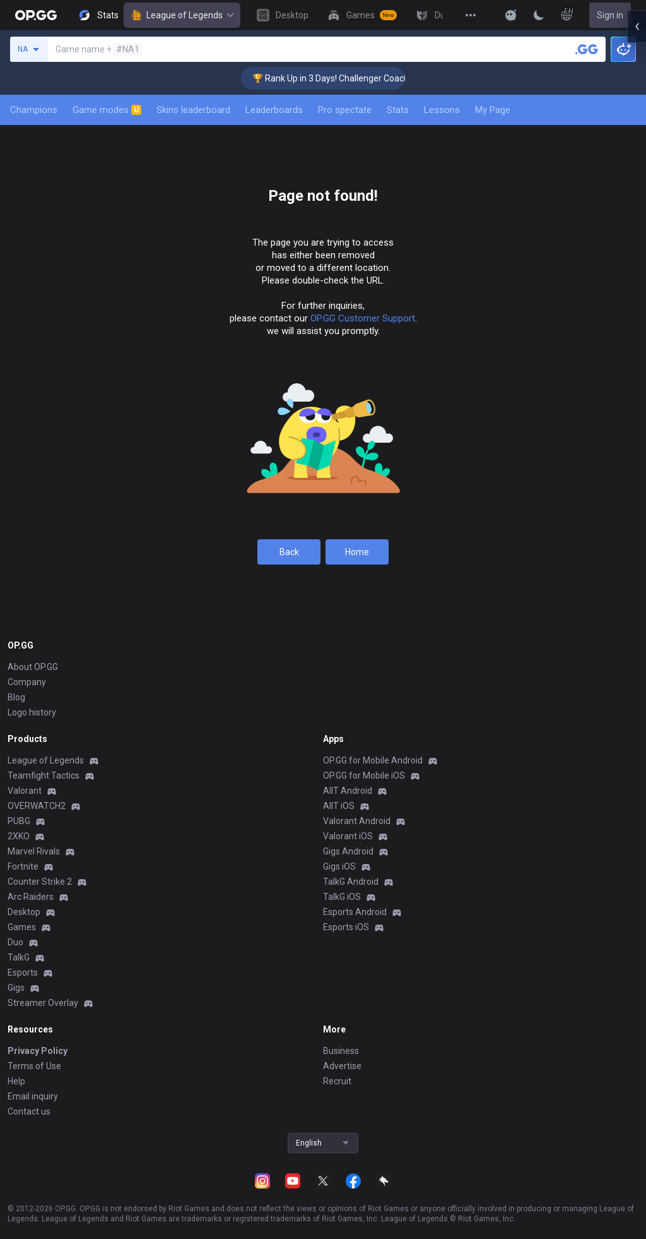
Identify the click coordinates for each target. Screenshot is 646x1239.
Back (289, 552)
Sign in (610, 15)
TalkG (19, 957)
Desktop (24, 912)
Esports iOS (346, 927)
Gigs (16, 988)
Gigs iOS (339, 866)
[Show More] (511, 15)
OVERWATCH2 (37, 806)
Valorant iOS (348, 836)
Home (357, 552)
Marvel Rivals (34, 851)
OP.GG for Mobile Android (373, 760)
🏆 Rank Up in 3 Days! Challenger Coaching (364, 78)
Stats (398, 110)
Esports (23, 972)
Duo (15, 942)
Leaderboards (274, 110)
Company (27, 682)
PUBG (19, 821)
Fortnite (23, 866)
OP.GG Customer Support (362, 318)
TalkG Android (351, 882)
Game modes (107, 110)
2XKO (19, 836)
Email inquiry (33, 1096)
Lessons (442, 110)
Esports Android (355, 912)
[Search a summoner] (587, 49)
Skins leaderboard (193, 110)
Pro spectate (345, 110)
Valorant (25, 791)
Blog (16, 697)
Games (22, 927)
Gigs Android (348, 851)
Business (341, 1051)
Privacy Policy (38, 1051)
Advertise (342, 1066)
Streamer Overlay (43, 1003)
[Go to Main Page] (36, 15)
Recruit (337, 1081)
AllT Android (347, 791)
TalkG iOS (342, 897)
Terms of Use (34, 1066)
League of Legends (182, 15)
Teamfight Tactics (43, 775)
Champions (33, 110)
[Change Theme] (538, 15)
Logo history (32, 712)
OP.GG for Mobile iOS (364, 775)
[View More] (470, 15)
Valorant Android (357, 821)
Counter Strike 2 (40, 882)
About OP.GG (33, 667)
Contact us (29, 1111)
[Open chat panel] (636, 227)
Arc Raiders (31, 897)
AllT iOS (339, 806)
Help (16, 1081)
